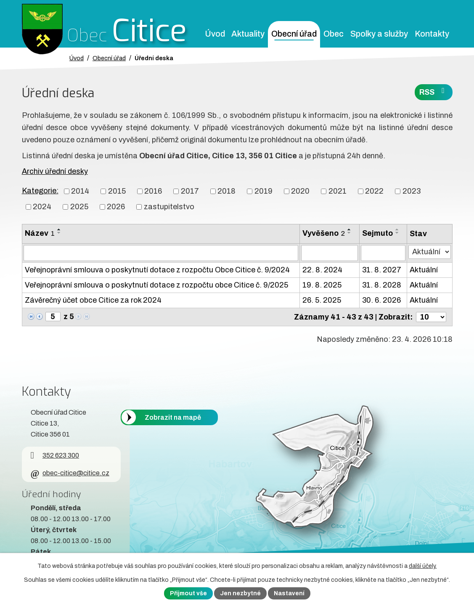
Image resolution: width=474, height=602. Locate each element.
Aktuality (248, 33)
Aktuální (424, 270)
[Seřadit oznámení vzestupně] (59, 229)
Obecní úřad (294, 33)
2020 (300, 191)
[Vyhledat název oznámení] (161, 253)
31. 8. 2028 (381, 285)
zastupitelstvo (169, 206)
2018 (226, 191)
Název (40, 233)
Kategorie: (40, 190)
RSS (433, 91)
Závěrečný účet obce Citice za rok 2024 (93, 300)
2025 (79, 206)
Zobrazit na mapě (173, 417)
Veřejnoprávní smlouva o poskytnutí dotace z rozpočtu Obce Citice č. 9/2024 (157, 270)
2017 (190, 191)
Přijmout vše (188, 593)
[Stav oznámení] (429, 252)
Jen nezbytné (240, 593)
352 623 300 (55, 455)
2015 (117, 191)
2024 (42, 206)
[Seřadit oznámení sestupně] (59, 232)
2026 (116, 206)
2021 (337, 191)
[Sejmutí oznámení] (383, 253)
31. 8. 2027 (381, 270)
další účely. (423, 566)
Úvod (215, 33)
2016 (153, 191)
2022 (374, 191)
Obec (333, 33)
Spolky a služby (379, 33)
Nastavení (289, 593)
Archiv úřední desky (55, 171)
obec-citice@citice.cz (70, 473)
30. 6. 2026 (381, 300)
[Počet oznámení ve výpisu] (431, 317)
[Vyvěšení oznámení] (329, 253)
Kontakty (432, 33)
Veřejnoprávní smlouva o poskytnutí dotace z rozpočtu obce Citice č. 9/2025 (156, 285)
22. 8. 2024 (322, 270)
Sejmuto (377, 233)
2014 (80, 191)
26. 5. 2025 (321, 300)
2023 (412, 191)
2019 (263, 191)
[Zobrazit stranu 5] (53, 316)
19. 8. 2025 (322, 285)
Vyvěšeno (323, 233)
